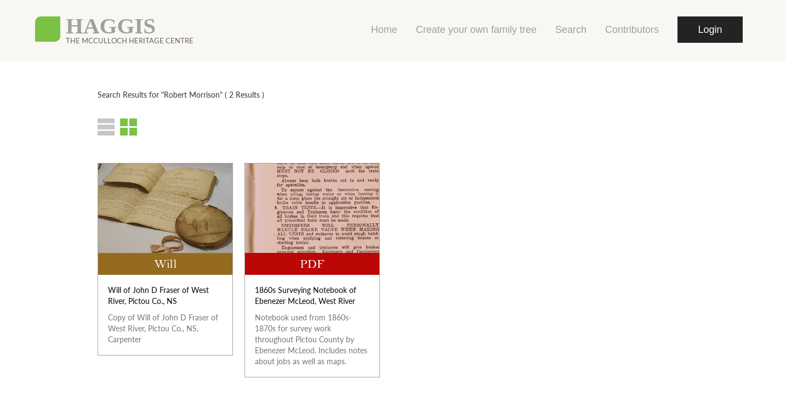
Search (570, 29)
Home (384, 29)
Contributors (632, 29)
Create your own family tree (476, 29)
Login (710, 29)
